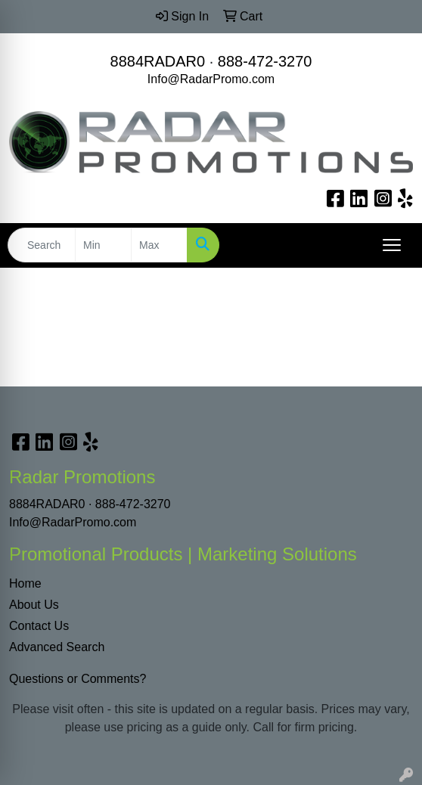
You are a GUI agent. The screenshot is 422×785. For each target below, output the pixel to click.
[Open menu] (392, 245)
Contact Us (39, 625)
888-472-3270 (265, 61)
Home (25, 583)
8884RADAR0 (158, 61)
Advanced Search (56, 647)
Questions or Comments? (77, 678)
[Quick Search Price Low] (103, 245)
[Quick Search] (42, 245)
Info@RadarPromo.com (211, 79)
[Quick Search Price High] (159, 245)
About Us (34, 604)
